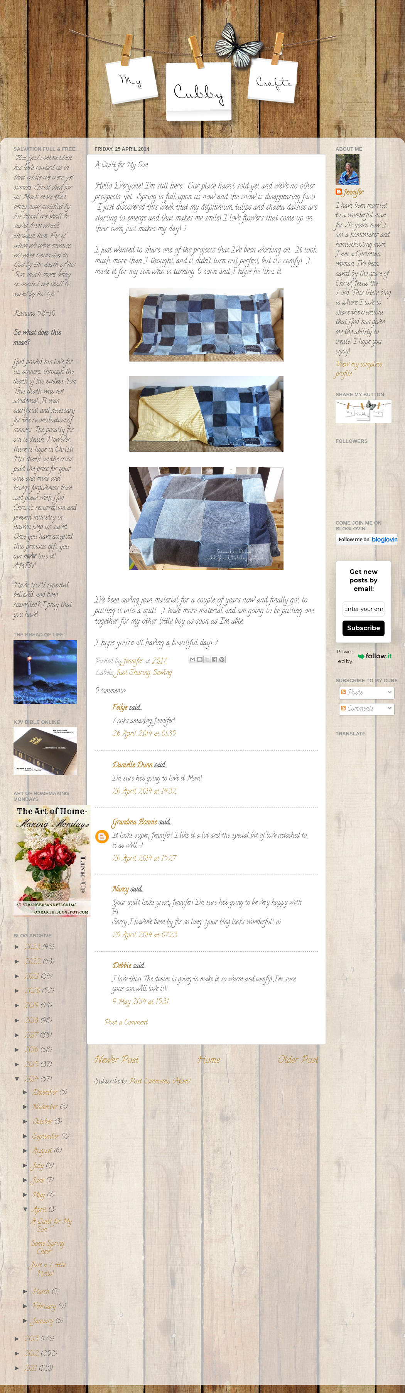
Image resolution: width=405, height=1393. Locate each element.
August (43, 1151)
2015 (32, 1065)
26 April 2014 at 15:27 (144, 859)
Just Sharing (133, 673)
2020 (33, 991)
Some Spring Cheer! (47, 1248)
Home (208, 1060)
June (39, 1181)
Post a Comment (126, 1023)
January (43, 1321)
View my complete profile (359, 370)
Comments (357, 709)
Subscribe (363, 628)
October (43, 1122)
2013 (32, 1339)
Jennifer (353, 193)
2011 (31, 1369)
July (39, 1166)
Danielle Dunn (132, 765)
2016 (32, 1050)
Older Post (298, 1060)
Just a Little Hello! (48, 1270)
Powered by (364, 656)
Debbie (121, 966)
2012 (32, 1354)
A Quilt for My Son (51, 1226)
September (46, 1137)
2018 (32, 1021)
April (40, 1210)
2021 (32, 977)
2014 (32, 1080)
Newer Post (116, 1060)
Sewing (162, 673)
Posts (352, 693)
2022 (33, 962)
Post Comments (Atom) (160, 1082)
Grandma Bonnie (134, 823)
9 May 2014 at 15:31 (140, 1002)
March (41, 1292)
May (39, 1195)
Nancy (120, 890)
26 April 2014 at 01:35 (144, 734)
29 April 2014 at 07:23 (144, 935)
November (45, 1107)
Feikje (119, 708)
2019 (32, 1006)
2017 (32, 1036)
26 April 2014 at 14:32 (144, 792)
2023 (33, 947)
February (45, 1307)
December (45, 1093)
